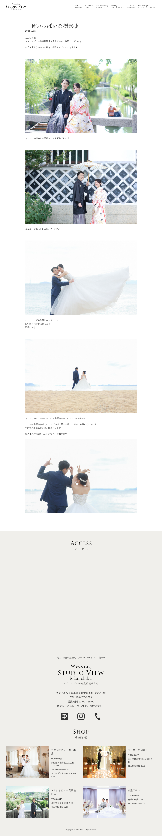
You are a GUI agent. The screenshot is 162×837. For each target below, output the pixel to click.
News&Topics (144, 5)
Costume (89, 5)
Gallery (114, 5)
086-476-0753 (84, 697)
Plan (76, 5)
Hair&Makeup (102, 5)
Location (130, 5)
